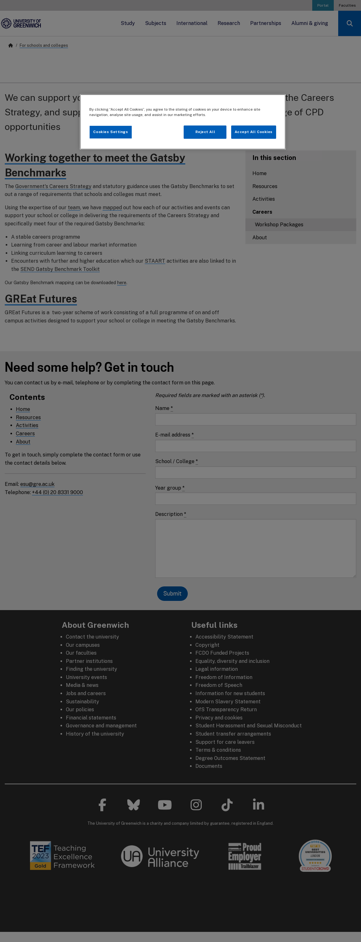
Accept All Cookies (254, 132)
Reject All (205, 132)
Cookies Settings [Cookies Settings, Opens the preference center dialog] (110, 132)
